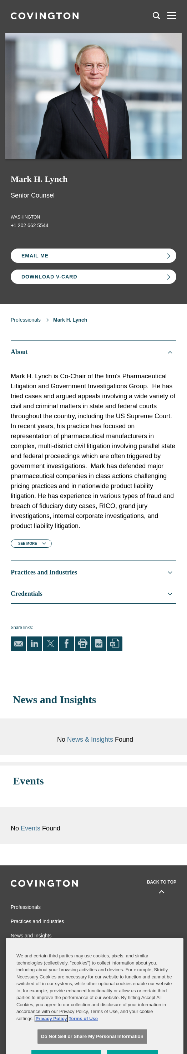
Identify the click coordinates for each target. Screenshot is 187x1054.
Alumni (17, 957)
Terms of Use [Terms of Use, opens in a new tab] (83, 1039)
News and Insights (31, 925)
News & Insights (90, 739)
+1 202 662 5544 (30, 225)
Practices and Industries (37, 911)
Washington (25, 217)
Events (78, 818)
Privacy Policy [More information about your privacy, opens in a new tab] (51, 1039)
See (27, 544)
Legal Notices (104, 957)
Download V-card (49, 277)
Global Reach (26, 939)
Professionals (26, 320)
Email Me (35, 256)
